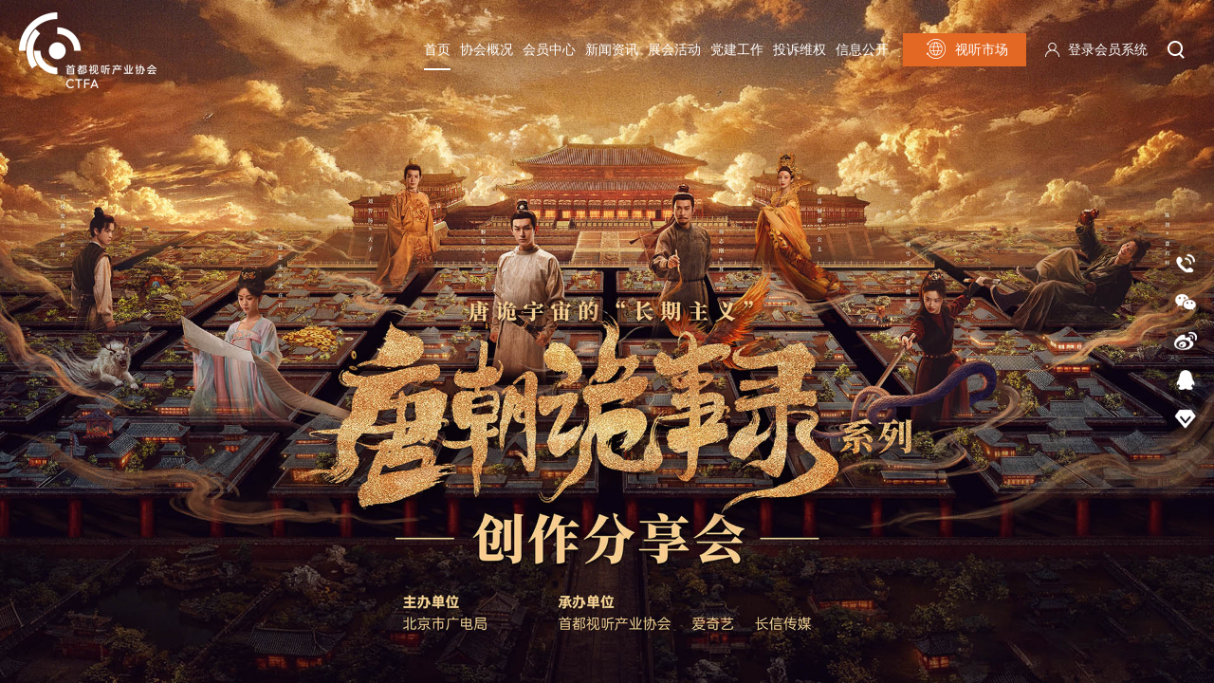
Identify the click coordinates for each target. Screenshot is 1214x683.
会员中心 (549, 50)
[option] (607, 341)
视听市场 (965, 49)
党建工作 (736, 50)
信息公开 (862, 50)
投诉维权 (799, 50)
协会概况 (486, 50)
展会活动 (674, 50)
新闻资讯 (611, 50)
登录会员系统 (1108, 50)
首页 (437, 50)
